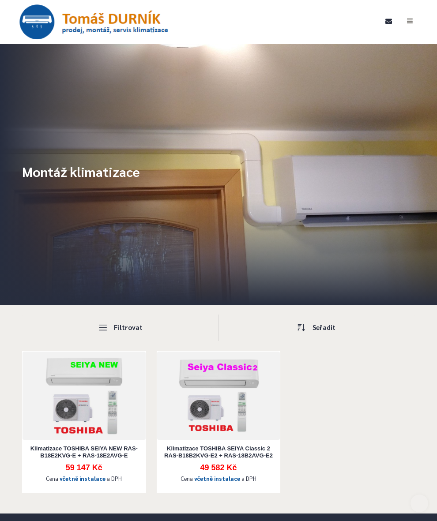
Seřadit (317, 328)
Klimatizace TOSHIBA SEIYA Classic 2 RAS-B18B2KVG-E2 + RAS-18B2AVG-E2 (218, 452)
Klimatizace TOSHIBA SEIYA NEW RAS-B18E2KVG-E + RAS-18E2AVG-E (84, 452)
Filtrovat (120, 328)
